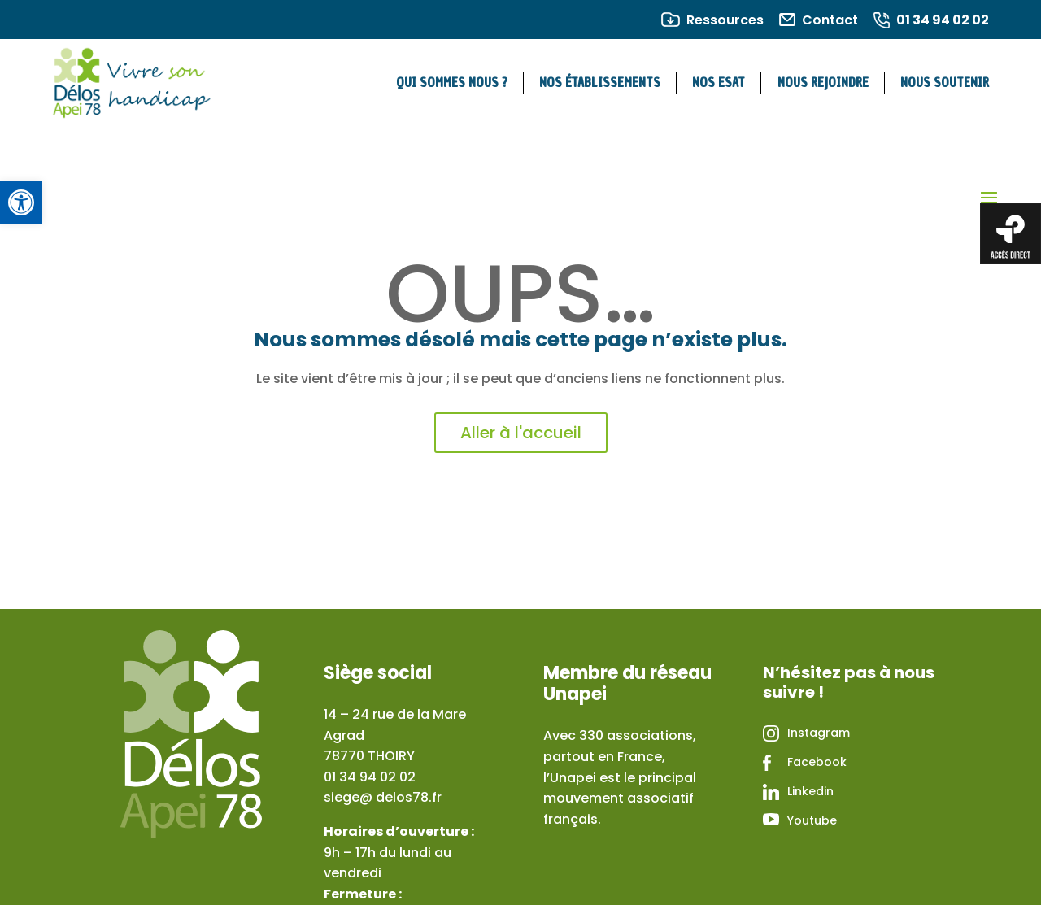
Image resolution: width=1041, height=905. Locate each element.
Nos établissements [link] (599, 82)
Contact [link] (830, 20)
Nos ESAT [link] (718, 82)
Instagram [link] (818, 732)
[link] (21, 202)
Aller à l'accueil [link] (520, 432)
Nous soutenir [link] (944, 82)
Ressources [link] (725, 20)
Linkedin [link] (810, 791)
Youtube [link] (812, 820)
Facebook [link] (817, 762)
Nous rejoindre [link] (823, 82)
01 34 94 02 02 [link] (942, 20)
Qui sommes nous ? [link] (451, 82)
